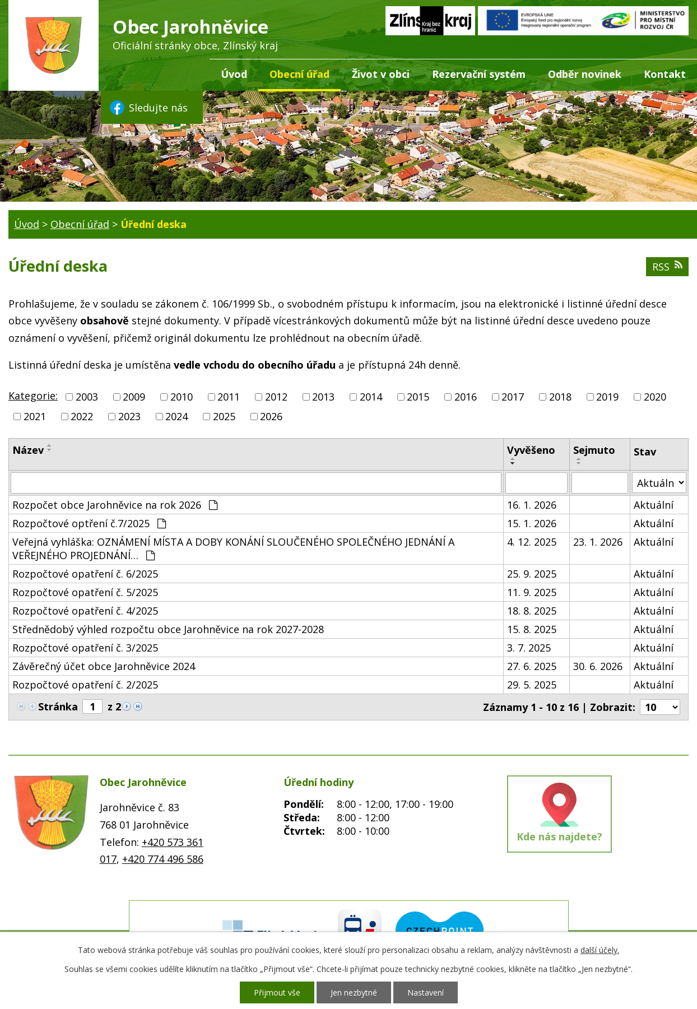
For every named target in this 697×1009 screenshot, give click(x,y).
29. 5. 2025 (531, 684)
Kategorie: (33, 395)
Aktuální (653, 505)
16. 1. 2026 (531, 505)
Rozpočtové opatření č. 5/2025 (85, 592)
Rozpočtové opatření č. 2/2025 (85, 684)
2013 (323, 396)
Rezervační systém (479, 74)
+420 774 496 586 (162, 859)
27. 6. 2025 (531, 666)
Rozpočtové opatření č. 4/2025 (85, 610)
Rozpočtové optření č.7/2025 (89, 523)
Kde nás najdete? (559, 836)
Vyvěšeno (531, 450)
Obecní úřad (299, 74)
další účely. (599, 950)
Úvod (234, 74)
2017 (512, 396)
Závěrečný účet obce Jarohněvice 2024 (103, 666)
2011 (228, 396)
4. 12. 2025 (531, 541)
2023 (129, 416)
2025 (224, 416)
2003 (87, 396)
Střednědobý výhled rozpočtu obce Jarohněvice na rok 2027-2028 (168, 629)
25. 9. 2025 (531, 573)
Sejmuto (594, 450)
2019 (607, 396)
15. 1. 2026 (531, 523)
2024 (176, 416)
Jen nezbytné (354, 992)
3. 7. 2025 (529, 647)
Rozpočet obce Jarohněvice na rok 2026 (114, 505)
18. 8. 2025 (531, 610)
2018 (560, 396)
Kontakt (665, 74)
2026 (271, 416)
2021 (35, 416)
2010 (181, 396)
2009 (134, 396)
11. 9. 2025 (531, 592)
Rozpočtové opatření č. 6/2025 (85, 573)
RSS (667, 266)
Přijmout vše (277, 992)
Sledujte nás (148, 108)
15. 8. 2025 (531, 629)
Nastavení (425, 992)
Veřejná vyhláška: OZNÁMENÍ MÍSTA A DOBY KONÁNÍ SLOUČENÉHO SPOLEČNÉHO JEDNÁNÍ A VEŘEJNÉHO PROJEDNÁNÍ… (233, 548)
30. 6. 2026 (597, 666)
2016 (465, 396)
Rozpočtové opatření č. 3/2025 (85, 647)
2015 (418, 396)
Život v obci (381, 74)
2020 (655, 396)
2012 (276, 396)
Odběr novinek (584, 74)
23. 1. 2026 (597, 541)
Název (28, 450)
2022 (82, 416)
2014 (371, 396)
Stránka (58, 706)
